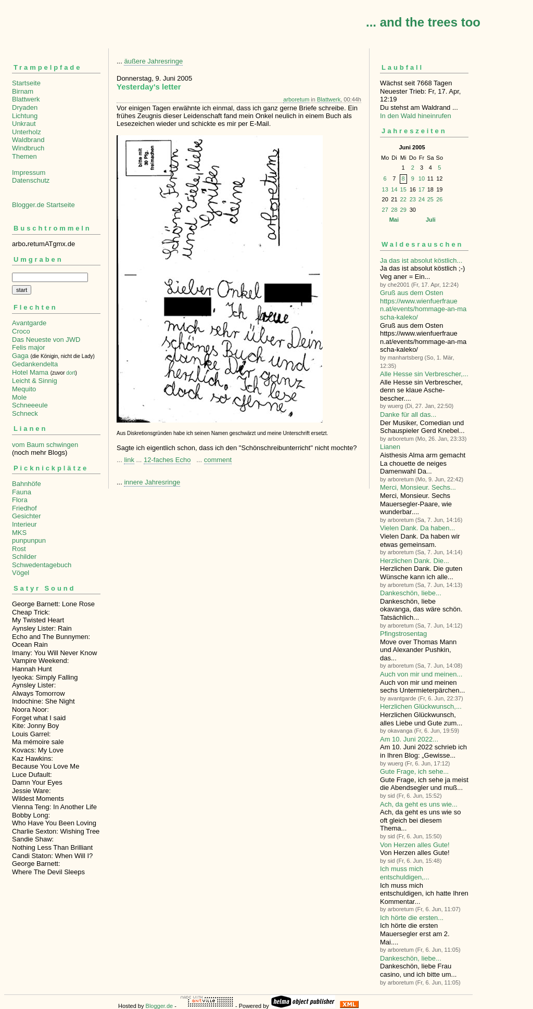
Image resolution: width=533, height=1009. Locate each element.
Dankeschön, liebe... (410, 593)
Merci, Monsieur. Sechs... (418, 487)
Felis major (28, 347)
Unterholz (26, 132)
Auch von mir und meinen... (421, 674)
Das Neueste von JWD (46, 339)
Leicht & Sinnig (34, 381)
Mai (394, 219)
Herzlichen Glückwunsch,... (421, 706)
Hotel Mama (30, 372)
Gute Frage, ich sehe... (414, 771)
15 (403, 189)
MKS (19, 533)
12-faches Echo (167, 460)
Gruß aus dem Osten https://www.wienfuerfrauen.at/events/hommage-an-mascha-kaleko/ (423, 305)
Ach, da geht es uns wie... (419, 804)
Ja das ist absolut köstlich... (421, 260)
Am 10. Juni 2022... (409, 739)
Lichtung (24, 116)
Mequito (24, 389)
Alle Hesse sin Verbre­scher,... (424, 374)
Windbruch (28, 148)
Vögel (20, 573)
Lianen (390, 447)
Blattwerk (26, 99)
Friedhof (24, 508)
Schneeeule (30, 405)
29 (403, 210)
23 (413, 199)
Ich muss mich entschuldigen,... (404, 873)
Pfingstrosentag (403, 633)
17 (421, 189)
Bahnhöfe (26, 484)
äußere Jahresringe (153, 61)
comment (218, 460)
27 (385, 210)
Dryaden (24, 107)
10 (421, 178)
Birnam (22, 91)
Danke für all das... (408, 414)
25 (430, 199)
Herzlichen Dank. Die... (414, 561)
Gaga (20, 356)
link (129, 460)
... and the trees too (423, 22)
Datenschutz (30, 180)
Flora (20, 500)
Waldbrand (28, 140)
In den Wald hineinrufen (415, 116)
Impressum (28, 172)
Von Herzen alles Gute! (415, 845)
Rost (19, 549)
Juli (431, 219)
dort (70, 373)
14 (394, 189)
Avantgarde (29, 323)
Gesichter (26, 516)
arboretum (296, 99)
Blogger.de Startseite (43, 205)
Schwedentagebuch (41, 565)
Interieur (24, 524)
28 (394, 210)
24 (421, 199)
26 (439, 199)
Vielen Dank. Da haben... (417, 528)
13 (385, 189)
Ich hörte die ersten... (411, 918)
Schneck (25, 413)
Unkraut (24, 123)
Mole (19, 397)
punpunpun (29, 540)
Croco (21, 331)
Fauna (21, 492)
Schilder (24, 556)
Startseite (26, 83)
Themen (24, 156)
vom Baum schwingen (45, 445)
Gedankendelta (35, 364)
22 (403, 199)
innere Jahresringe (152, 482)
